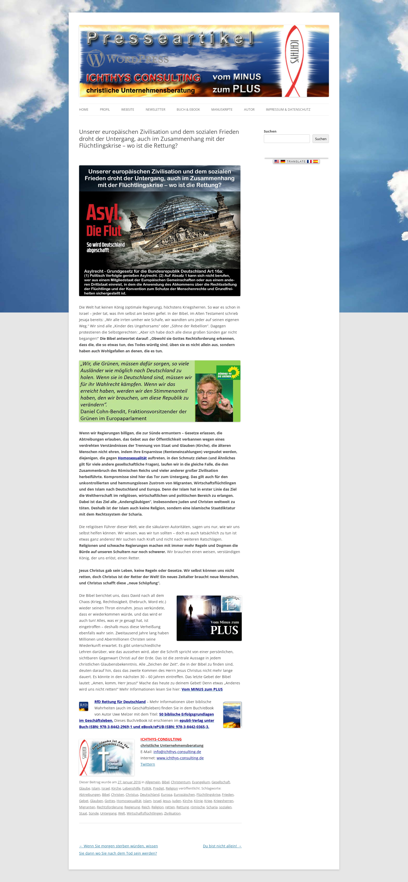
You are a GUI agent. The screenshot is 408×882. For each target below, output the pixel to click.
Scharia (212, 807)
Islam (96, 788)
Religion (172, 788)
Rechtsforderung (110, 807)
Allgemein (152, 782)
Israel (105, 788)
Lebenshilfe (131, 788)
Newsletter (155, 109)
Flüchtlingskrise (208, 794)
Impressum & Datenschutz (288, 109)
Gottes (110, 800)
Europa (166, 794)
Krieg (208, 800)
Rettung (182, 807)
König (198, 800)
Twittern (148, 764)
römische (197, 807)
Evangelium (201, 782)
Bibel (165, 782)
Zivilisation (172, 813)
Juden (176, 800)
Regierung (132, 807)
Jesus (167, 800)
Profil (105, 109)
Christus (132, 794)
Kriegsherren (223, 800)
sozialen (225, 807)
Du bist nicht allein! (222, 845)
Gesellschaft (221, 782)
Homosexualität (129, 800)
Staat (83, 813)
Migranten (87, 807)
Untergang (108, 813)
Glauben (96, 800)
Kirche (116, 788)
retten (170, 807)
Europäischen (184, 794)
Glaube (84, 788)
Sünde (94, 813)
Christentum (180, 782)
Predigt (158, 788)
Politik (146, 788)
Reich (146, 807)
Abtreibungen (89, 794)
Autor (249, 109)
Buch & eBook (188, 109)
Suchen (270, 131)
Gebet (83, 800)
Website (127, 109)
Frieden (228, 794)
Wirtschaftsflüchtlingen (145, 813)
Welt (121, 813)
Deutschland (150, 794)
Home (83, 109)
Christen (117, 794)
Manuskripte (222, 109)
